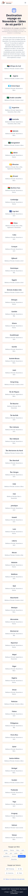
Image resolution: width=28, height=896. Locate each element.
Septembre (6, 856)
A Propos (6, 892)
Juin (11, 853)
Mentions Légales (18, 892)
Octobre (14, 856)
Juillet (15, 853)
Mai (6, 853)
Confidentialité (14, 893)
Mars (17, 850)
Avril (23, 850)
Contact (12, 892)
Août (21, 853)
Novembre (22, 856)
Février (12, 850)
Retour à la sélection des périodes (14, 879)
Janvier (6, 850)
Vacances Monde (15, 889)
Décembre (14, 859)
